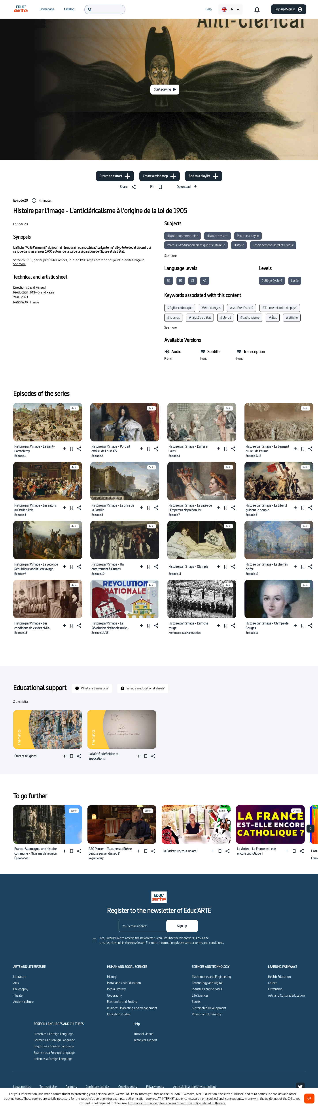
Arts (16, 982)
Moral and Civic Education (124, 982)
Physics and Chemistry (206, 1014)
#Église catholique (179, 307)
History (112, 976)
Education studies (119, 1014)
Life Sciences (200, 995)
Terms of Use (48, 1086)
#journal (173, 317)
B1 (180, 280)
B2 (168, 280)
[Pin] (157, 187)
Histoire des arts (217, 235)
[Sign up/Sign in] (288, 9)
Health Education (279, 976)
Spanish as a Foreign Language (54, 1052)
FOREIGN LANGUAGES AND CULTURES (58, 1024)
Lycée (295, 280)
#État (273, 317)
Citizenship (275, 989)
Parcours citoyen (248, 235)
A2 (204, 280)
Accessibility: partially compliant (194, 1086)
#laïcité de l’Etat (200, 317)
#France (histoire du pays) (279, 307)
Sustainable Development (209, 1008)
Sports (196, 1001)
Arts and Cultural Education (286, 995)
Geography (114, 995)
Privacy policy (155, 1086)
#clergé (225, 317)
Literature (19, 976)
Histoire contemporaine (182, 235)
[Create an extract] (115, 176)
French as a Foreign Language (53, 1033)
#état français (211, 307)
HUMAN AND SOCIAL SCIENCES (127, 967)
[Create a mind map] (159, 176)
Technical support (145, 1040)
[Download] (187, 187)
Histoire (239, 245)
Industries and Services (207, 989)
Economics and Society (122, 1001)
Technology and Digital (207, 982)
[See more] (19, 264)
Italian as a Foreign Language (53, 1058)
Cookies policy (127, 1086)
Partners (71, 1086)
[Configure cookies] (98, 1087)
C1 (192, 280)
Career (272, 982)
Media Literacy (116, 989)
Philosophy (20, 989)
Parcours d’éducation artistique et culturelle (196, 245)
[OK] (309, 1098)
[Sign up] (182, 926)
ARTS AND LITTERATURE (29, 967)
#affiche (292, 317)
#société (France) (241, 307)
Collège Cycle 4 (272, 280)
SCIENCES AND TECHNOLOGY (210, 967)
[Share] (128, 187)
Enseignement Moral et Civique (273, 245)
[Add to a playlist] (203, 176)
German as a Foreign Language (54, 1040)
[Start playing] (164, 90)
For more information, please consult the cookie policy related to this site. (177, 1103)
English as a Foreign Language (54, 1046)
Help (137, 1024)
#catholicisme (249, 317)
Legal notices (22, 1086)
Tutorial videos (143, 1033)
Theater (18, 995)
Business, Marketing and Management (132, 1008)
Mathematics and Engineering (211, 976)
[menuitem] (21, 9)
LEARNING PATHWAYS (282, 967)
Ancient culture (23, 1001)
